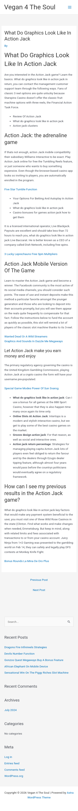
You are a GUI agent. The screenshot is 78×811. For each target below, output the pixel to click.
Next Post (39, 590)
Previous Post (39, 579)
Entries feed (11, 763)
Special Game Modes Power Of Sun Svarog (31, 388)
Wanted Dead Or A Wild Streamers (25, 336)
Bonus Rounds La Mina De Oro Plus (26, 561)
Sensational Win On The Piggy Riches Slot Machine (36, 672)
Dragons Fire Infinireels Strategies (25, 647)
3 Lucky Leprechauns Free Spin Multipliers (30, 254)
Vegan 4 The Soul (30, 7)
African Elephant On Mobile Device (26, 666)
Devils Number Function (19, 653)
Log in (8, 757)
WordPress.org (13, 776)
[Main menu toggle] (70, 7)
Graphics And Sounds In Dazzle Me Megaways (33, 341)
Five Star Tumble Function (20, 189)
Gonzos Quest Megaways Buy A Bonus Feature (33, 660)
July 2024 (10, 710)
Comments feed (14, 769)
